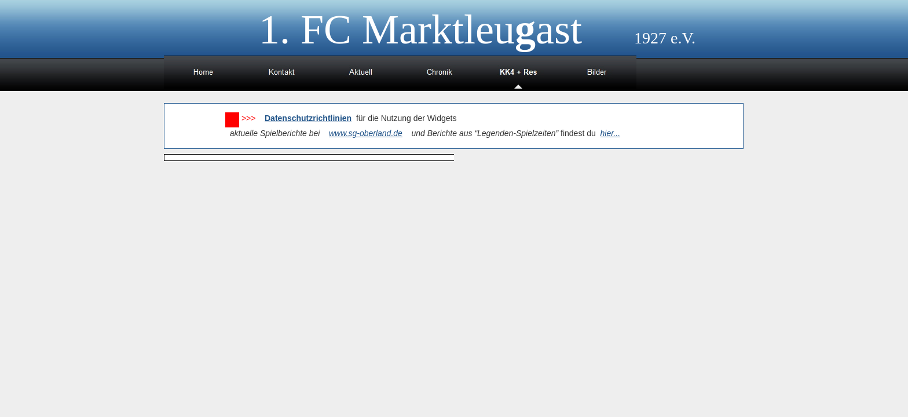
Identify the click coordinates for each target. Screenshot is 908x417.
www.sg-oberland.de (365, 133)
